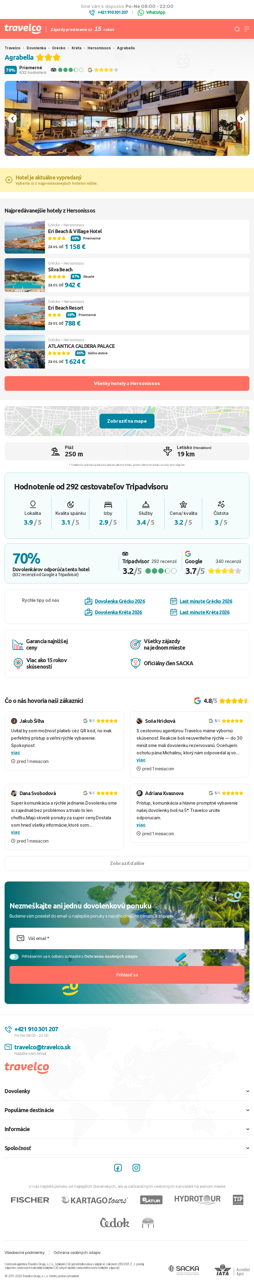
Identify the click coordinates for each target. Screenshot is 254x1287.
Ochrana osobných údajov (77, 1252)
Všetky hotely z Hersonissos (127, 383)
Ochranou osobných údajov (111, 956)
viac (15, 752)
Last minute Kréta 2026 (199, 612)
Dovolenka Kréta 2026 (113, 612)
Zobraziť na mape (127, 421)
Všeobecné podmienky (25, 1252)
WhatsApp (151, 12)
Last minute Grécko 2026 (201, 601)
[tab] (127, 148)
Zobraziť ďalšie (127, 863)
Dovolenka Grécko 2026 (115, 601)
